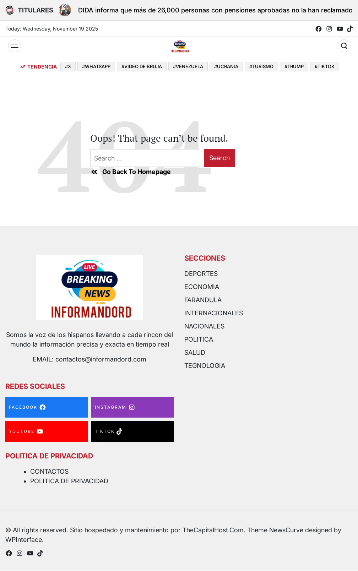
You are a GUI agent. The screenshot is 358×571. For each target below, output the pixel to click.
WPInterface (23, 539)
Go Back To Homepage (130, 172)
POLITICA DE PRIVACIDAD (69, 481)
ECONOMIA (201, 286)
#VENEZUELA (188, 66)
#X (68, 66)
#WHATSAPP (96, 66)
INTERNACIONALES (213, 313)
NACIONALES (204, 326)
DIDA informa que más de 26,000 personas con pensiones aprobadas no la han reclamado (215, 10)
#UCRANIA (226, 66)
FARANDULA (203, 300)
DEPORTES (201, 273)
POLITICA (198, 339)
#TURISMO (261, 66)
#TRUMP (294, 66)
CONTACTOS (49, 471)
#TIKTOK (325, 66)
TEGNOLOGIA (204, 365)
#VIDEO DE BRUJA (141, 66)
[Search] (344, 46)
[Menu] (14, 46)
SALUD (194, 352)
